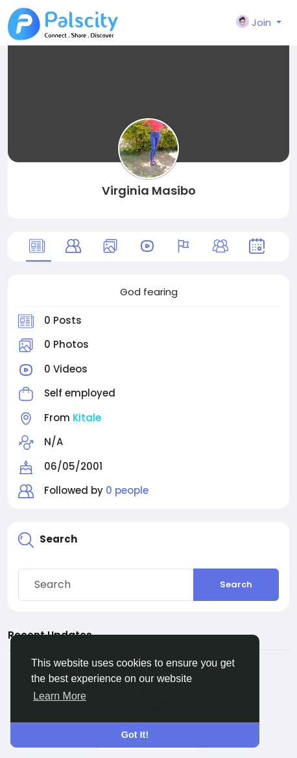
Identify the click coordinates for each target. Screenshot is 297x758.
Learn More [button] (59, 696)
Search (236, 584)
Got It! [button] (134, 734)
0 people (127, 490)
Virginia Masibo (149, 190)
